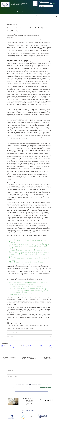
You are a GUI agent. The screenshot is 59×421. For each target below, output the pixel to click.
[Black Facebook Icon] (43, 400)
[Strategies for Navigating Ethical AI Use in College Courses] (10, 350)
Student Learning (11, 328)
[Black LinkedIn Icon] (48, 400)
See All (56, 343)
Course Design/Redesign (33, 16)
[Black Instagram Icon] (53, 400)
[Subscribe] (45, 387)
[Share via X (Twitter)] (10, 332)
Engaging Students (46, 16)
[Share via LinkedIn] (13, 332)
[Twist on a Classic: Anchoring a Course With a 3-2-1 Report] (29, 350)
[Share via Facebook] (7, 332)
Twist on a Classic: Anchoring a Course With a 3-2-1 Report (29, 358)
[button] (24, 12)
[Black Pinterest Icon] (50, 400)
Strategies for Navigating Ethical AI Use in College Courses (9, 358)
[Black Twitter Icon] (45, 400)
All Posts (3, 16)
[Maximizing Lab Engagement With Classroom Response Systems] (49, 350)
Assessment (22, 16)
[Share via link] (16, 332)
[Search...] (46, 6)
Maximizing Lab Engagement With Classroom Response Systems (47, 358)
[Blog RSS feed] (40, 399)
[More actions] (51, 24)
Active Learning (12, 16)
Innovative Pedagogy (29, 328)
